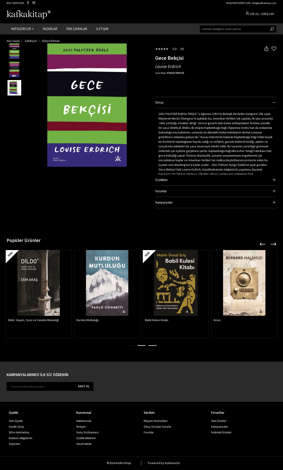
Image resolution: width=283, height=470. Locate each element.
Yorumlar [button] (161, 191)
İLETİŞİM (102, 29)
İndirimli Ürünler (221, 432)
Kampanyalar (219, 427)
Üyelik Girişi (16, 427)
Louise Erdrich (168, 66)
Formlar (149, 432)
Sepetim (14, 444)
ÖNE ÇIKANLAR (76, 29)
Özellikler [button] (161, 180)
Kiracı (217, 320)
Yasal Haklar (84, 444)
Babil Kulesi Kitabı (156, 320)
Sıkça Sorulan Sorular (157, 427)
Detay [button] (159, 102)
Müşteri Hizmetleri (156, 421)
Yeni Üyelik (16, 421)
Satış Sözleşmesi (87, 432)
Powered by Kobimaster (164, 463)
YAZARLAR (50, 29)
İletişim (81, 427)
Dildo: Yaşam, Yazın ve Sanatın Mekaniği (33, 320)
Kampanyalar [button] (164, 202)
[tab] (215, 102)
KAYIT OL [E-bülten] (83, 386)
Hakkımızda (83, 421)
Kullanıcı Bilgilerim (20, 438)
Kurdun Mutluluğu (87, 320)
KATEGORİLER (22, 29)
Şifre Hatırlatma (19, 432)
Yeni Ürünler (219, 421)
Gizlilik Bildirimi (86, 438)
